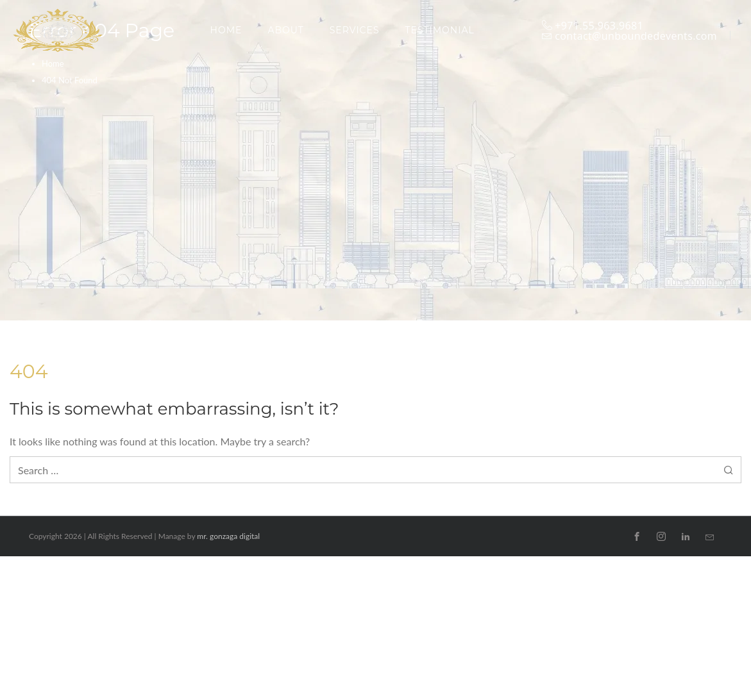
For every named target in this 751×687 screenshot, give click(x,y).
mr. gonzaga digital (228, 536)
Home (53, 63)
